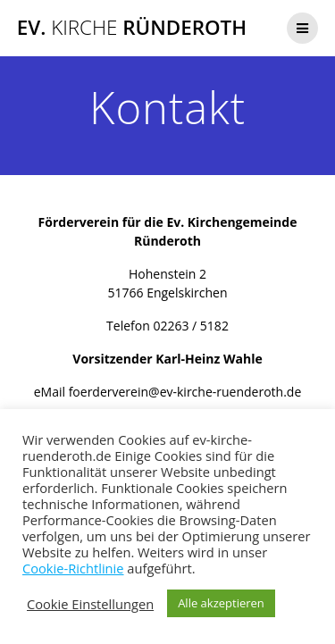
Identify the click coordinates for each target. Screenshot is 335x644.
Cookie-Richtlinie (73, 568)
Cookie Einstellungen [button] (90, 604)
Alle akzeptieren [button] (221, 603)
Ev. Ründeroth (132, 28)
